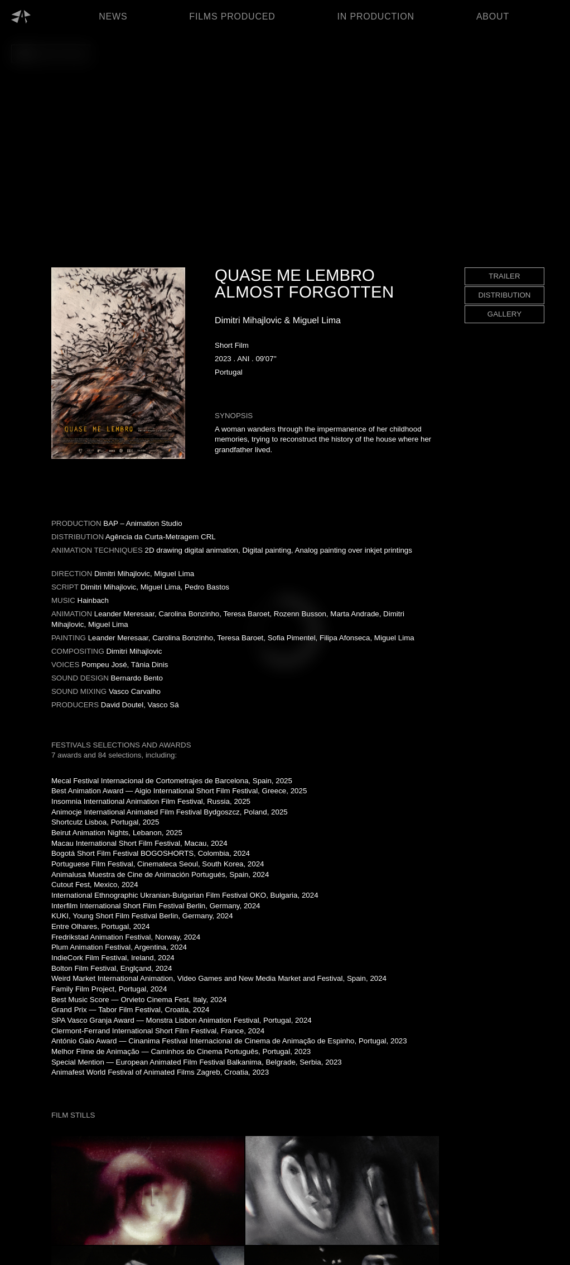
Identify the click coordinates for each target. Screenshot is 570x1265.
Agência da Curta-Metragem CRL (160, 537)
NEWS (113, 16)
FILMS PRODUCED (232, 16)
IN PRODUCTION (375, 16)
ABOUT (492, 16)
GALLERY (504, 314)
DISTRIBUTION (504, 295)
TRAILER (504, 276)
